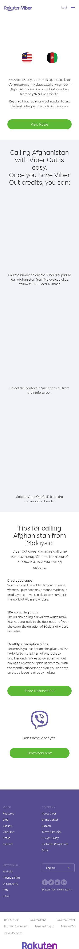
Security (8, 825)
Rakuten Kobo (37, 920)
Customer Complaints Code (55, 847)
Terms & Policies (52, 832)
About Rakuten (13, 932)
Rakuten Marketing (15, 926)
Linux (6, 895)
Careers (46, 825)
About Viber (49, 813)
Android (8, 871)
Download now (39, 753)
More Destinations (39, 691)
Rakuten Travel (65, 920)
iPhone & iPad (11, 877)
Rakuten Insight (44, 926)
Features (8, 813)
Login (64, 7)
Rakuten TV (68, 926)
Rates (6, 838)
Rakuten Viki (11, 920)
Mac (5, 889)
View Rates (39, 124)
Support (8, 844)
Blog (5, 819)
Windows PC (10, 883)
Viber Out (9, 832)
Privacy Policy (50, 838)
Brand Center (50, 819)
